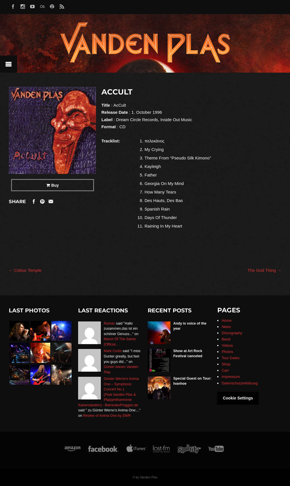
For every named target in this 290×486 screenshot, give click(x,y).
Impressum (231, 377)
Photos (227, 352)
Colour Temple (25, 270)
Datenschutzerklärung (239, 383)
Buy (55, 185)
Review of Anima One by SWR (106, 416)
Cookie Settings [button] (238, 398)
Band (226, 339)
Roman (109, 323)
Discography (232, 333)
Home (226, 320)
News (226, 327)
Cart (225, 370)
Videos (227, 345)
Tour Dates (230, 358)
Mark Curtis (113, 351)
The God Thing (264, 270)
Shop (226, 364)
